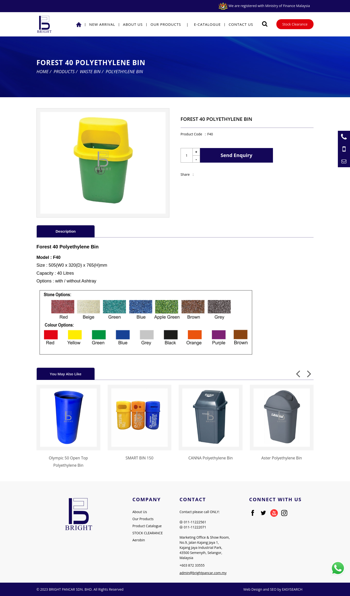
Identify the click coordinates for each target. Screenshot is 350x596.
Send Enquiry (237, 155)
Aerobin (138, 540)
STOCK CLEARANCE (147, 533)
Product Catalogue (147, 526)
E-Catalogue (207, 24)
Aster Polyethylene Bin (281, 458)
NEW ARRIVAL (102, 24)
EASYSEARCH (292, 589)
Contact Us (241, 24)
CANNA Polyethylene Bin (210, 458)
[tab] (65, 231)
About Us (133, 24)
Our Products (165, 24)
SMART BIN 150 (139, 458)
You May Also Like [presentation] (65, 373)
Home (42, 71)
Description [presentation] (66, 231)
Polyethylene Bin (124, 71)
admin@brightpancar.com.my (203, 572)
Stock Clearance (294, 24)
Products (64, 71)
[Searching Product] (264, 23)
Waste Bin (90, 71)
